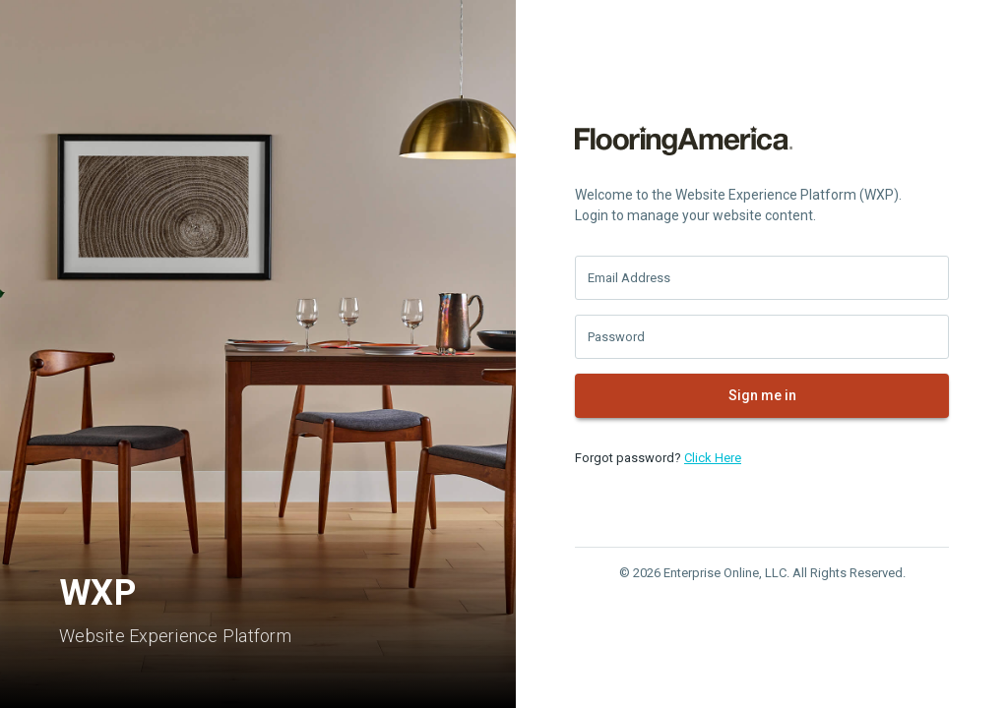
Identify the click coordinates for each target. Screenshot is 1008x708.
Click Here (712, 457)
